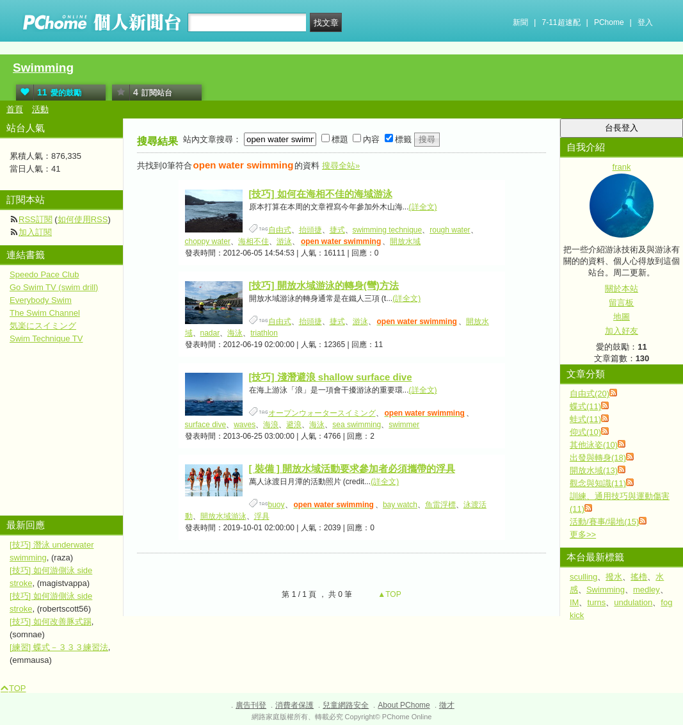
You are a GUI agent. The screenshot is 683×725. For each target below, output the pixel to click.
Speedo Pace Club (44, 274)
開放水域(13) (594, 470)
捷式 (337, 229)
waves (244, 424)
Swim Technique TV (46, 338)
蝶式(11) (585, 406)
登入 (645, 22)
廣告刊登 (251, 705)
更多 (583, 534)
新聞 (520, 22)
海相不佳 (253, 241)
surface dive (206, 424)
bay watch (400, 504)
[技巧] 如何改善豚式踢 (51, 621)
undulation (633, 602)
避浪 (293, 424)
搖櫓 (639, 577)
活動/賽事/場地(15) (604, 521)
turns (596, 602)
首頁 (14, 109)
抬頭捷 (310, 229)
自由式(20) (589, 393)
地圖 (621, 317)
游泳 (284, 241)
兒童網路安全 (346, 705)
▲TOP (388, 594)
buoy (276, 504)
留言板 (621, 302)
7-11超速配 (561, 22)
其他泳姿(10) (594, 445)
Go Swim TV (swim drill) (54, 287)
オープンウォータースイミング (322, 413)
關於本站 (621, 288)
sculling (583, 577)
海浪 (270, 424)
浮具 (261, 516)
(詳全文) (423, 206)
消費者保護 (294, 705)
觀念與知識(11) (598, 483)
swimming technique (387, 229)
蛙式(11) (585, 419)
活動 (40, 109)
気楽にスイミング (43, 325)
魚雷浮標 (440, 504)
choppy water (207, 241)
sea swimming (356, 424)
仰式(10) (585, 432)
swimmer (404, 424)
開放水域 (405, 241)
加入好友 (621, 331)
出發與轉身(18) (598, 457)
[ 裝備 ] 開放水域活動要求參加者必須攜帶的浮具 (352, 468)
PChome (609, 22)
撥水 (614, 577)
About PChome (404, 705)
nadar (210, 333)
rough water (450, 229)
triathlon (264, 333)
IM (574, 602)
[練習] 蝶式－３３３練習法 (59, 647)
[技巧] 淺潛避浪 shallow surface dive (330, 376)
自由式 (279, 229)
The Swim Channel (45, 313)
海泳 (235, 333)
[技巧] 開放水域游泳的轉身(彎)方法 (324, 285)
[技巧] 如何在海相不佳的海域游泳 (320, 193)
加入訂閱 (35, 232)
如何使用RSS (83, 219)
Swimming (43, 67)
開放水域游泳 (223, 516)
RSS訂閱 (35, 219)
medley (646, 589)
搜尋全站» (341, 165)
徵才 (446, 705)
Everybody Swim (41, 300)
